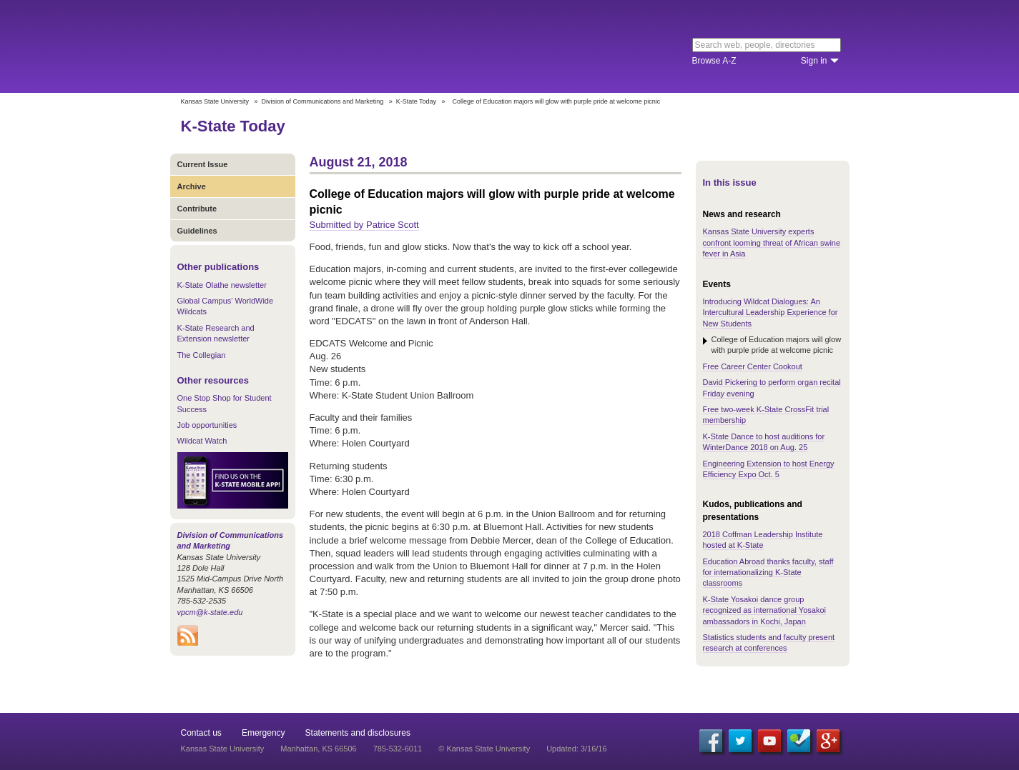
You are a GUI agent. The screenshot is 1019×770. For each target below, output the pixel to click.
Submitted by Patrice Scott (364, 224)
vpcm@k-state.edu (210, 612)
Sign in (814, 61)
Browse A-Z (714, 61)
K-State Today (416, 101)
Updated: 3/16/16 (576, 748)
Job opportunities (207, 425)
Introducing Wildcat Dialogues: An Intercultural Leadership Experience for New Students (770, 312)
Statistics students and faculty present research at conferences (769, 642)
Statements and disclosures (357, 733)
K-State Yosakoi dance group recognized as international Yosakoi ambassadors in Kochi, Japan (764, 610)
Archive (191, 186)
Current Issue (202, 164)
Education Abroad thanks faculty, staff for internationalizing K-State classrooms (768, 572)
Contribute (197, 208)
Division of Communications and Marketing (323, 101)
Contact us (201, 733)
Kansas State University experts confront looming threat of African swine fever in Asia (772, 242)
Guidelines (197, 230)
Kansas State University (297, 46)
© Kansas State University (484, 748)
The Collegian (201, 355)
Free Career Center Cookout (752, 366)
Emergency (263, 733)
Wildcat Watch (202, 440)
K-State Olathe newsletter (222, 285)
